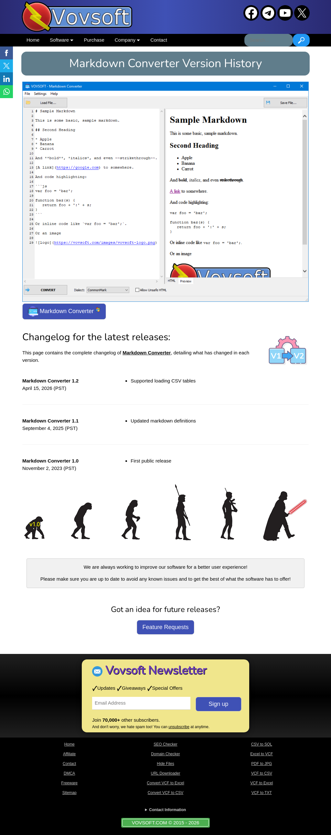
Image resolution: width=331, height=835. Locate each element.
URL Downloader (165, 773)
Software (61, 40)
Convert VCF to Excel (165, 783)
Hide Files (165, 763)
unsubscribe (178, 727)
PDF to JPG (261, 763)
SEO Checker (165, 744)
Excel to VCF (261, 754)
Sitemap (69, 792)
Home (33, 40)
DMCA (69, 773)
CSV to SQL (261, 744)
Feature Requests (165, 627)
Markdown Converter (64, 311)
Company (127, 40)
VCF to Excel (261, 783)
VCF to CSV (261, 773)
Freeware (69, 783)
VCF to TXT (261, 792)
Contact (158, 40)
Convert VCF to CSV (166, 792)
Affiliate (69, 754)
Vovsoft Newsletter (156, 670)
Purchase (94, 40)
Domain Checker (165, 754)
